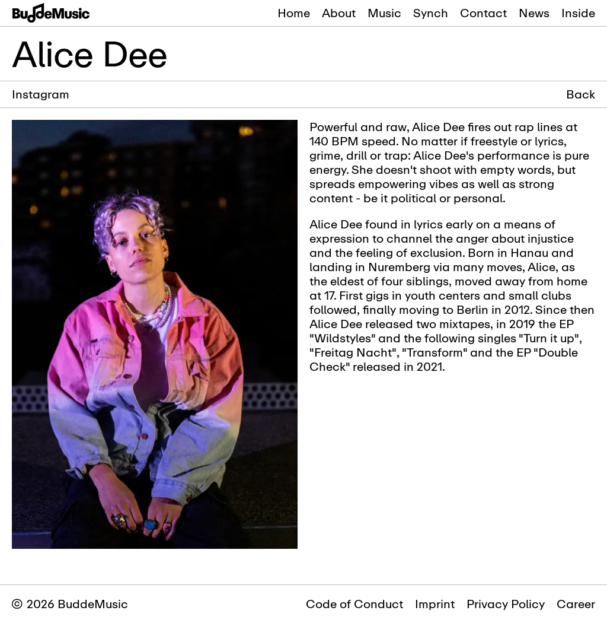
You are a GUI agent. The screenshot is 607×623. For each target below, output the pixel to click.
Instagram (40, 94)
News (534, 12)
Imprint (435, 603)
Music (384, 12)
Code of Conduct (354, 603)
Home (293, 12)
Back (580, 94)
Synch (430, 12)
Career (576, 603)
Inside (578, 12)
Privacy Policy (506, 603)
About (339, 13)
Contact (483, 13)
